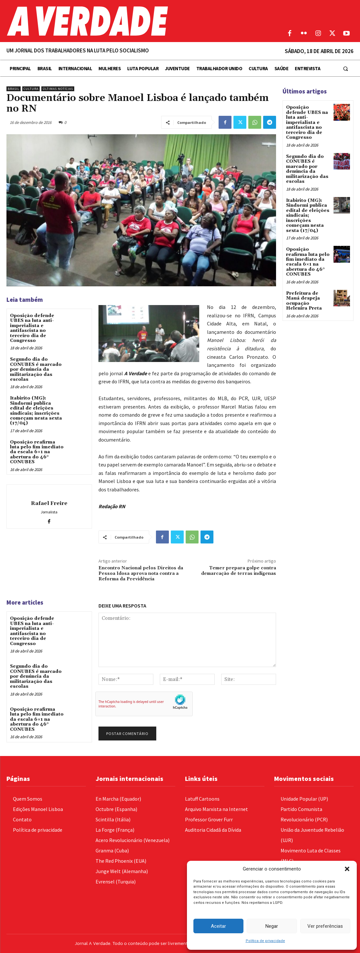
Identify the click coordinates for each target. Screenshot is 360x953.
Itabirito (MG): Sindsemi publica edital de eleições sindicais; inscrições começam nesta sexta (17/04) (36, 410)
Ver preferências (325, 926)
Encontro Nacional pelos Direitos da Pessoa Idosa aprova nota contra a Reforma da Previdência (140, 573)
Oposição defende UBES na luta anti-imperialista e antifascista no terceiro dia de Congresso (32, 328)
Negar (271, 926)
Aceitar (218, 926)
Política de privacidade (265, 941)
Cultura (31, 88)
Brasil (13, 88)
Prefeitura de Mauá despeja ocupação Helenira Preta (304, 300)
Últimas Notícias (57, 88)
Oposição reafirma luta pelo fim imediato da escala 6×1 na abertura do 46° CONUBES (37, 452)
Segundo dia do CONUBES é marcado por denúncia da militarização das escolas (36, 369)
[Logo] (134, 21)
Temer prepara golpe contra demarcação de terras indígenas (238, 570)
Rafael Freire (49, 503)
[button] (347, 869)
